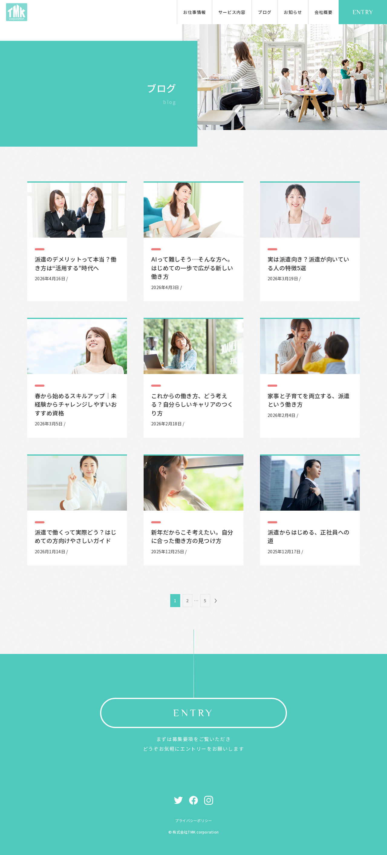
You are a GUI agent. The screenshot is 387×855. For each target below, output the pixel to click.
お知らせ (293, 12)
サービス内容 (232, 12)
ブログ (265, 12)
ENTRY (363, 12)
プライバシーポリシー (193, 820)
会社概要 (323, 12)
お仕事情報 (194, 12)
